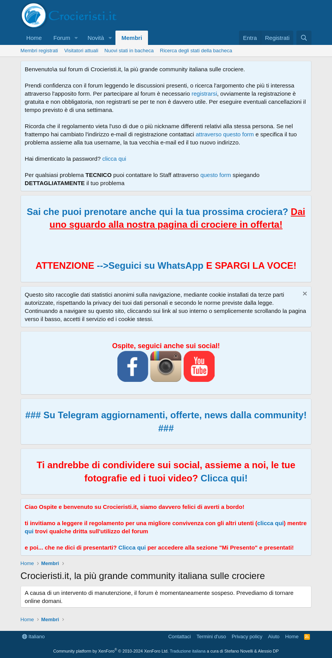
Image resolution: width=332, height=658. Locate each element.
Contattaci (179, 636)
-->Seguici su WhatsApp (148, 265)
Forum (61, 37)
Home (34, 37)
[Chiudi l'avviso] (304, 294)
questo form (215, 175)
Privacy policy (247, 636)
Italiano (33, 636)
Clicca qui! (224, 478)
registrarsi (204, 93)
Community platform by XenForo (111, 651)
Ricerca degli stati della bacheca (196, 50)
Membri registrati (39, 50)
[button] (76, 38)
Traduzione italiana (188, 651)
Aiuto (274, 636)
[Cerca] (303, 38)
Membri (131, 37)
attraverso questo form (225, 134)
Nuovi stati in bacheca (129, 50)
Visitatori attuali (81, 50)
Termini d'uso (211, 636)
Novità (96, 37)
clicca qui (114, 158)
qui (29, 531)
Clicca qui (132, 547)
